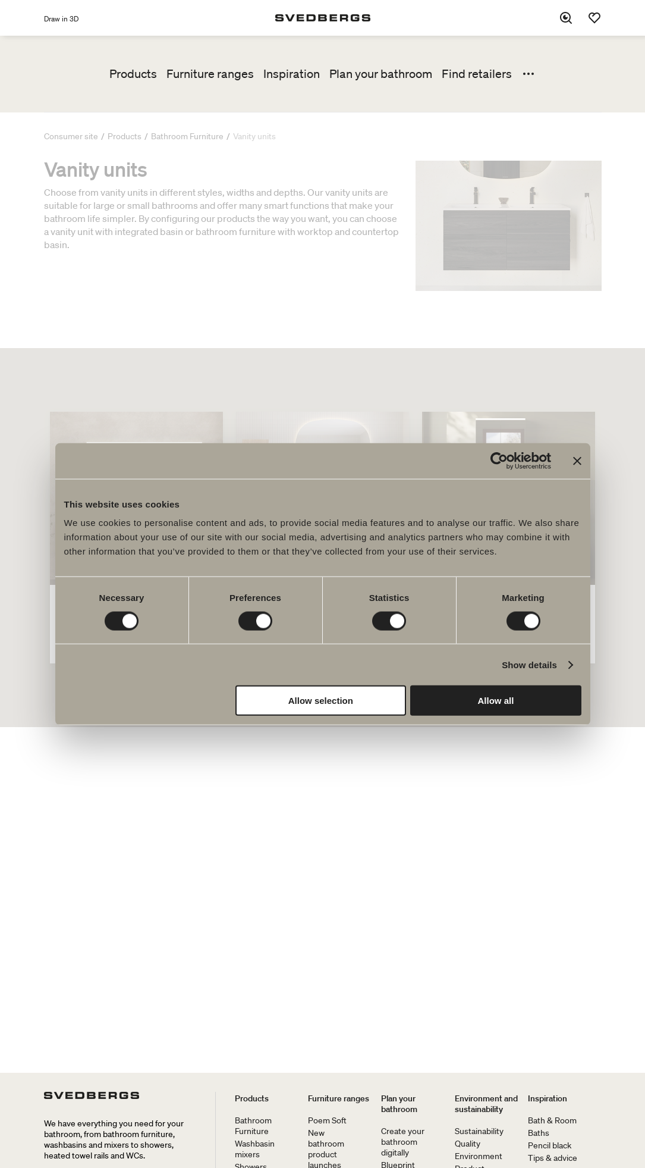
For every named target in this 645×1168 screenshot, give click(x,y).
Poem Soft (327, 1120)
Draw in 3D (61, 19)
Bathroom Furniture (253, 1125)
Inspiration (291, 74)
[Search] (566, 18)
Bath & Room (552, 1120)
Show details (529, 664)
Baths (538, 1133)
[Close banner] (577, 460)
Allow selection (320, 701)
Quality (467, 1143)
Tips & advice (552, 1158)
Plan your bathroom (380, 74)
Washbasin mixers (255, 1149)
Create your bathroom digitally (402, 1142)
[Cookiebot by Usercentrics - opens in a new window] (499, 460)
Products (133, 74)
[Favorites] (594, 18)
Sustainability (479, 1131)
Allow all (496, 701)
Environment (478, 1156)
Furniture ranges (210, 74)
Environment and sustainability (486, 1103)
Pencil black (549, 1145)
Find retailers (477, 74)
